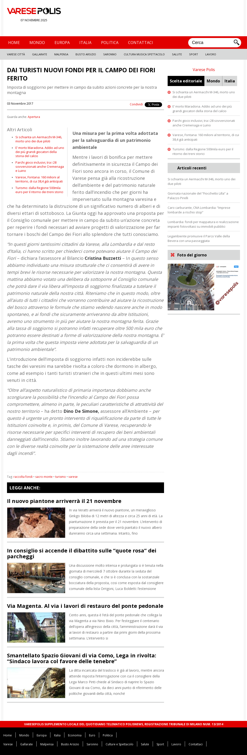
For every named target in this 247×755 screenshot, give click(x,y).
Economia (75, 735)
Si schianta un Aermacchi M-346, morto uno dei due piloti (38, 139)
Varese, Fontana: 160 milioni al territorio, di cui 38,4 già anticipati (39, 179)
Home (14, 42)
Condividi (136, 104)
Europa (62, 42)
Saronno (110, 54)
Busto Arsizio (85, 54)
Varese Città (16, 54)
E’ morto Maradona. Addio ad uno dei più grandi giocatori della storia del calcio (39, 151)
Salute (177, 54)
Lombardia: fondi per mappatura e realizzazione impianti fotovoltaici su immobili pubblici (203, 224)
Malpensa (61, 54)
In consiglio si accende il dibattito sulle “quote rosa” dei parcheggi (81, 553)
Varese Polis (204, 69)
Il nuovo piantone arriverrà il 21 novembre (64, 500)
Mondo (37, 42)
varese (73, 477)
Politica (109, 42)
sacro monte (44, 477)
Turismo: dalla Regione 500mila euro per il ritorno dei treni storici (39, 190)
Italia (85, 42)
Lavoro (210, 54)
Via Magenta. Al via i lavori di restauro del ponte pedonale (85, 605)
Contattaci (140, 42)
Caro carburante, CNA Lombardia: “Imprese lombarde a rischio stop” (199, 209)
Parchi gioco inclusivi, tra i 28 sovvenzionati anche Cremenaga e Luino (39, 166)
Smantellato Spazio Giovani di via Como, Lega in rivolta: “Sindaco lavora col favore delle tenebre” (81, 658)
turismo (60, 477)
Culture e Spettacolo (119, 744)
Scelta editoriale (186, 81)
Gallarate (39, 54)
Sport (193, 54)
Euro (92, 735)
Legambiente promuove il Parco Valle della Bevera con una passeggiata (199, 238)
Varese (8, 744)
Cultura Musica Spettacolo (144, 54)
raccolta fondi (23, 477)
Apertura (34, 117)
